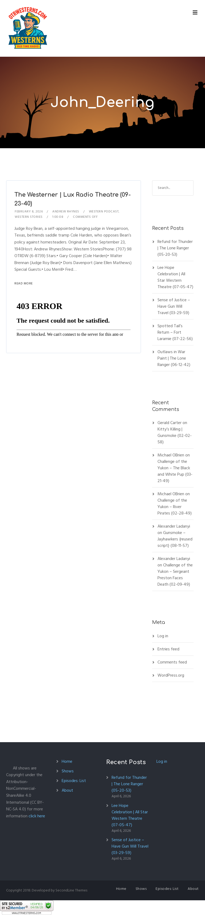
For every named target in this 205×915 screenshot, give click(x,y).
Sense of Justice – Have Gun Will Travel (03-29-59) (173, 306)
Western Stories (29, 216)
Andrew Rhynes (65, 211)
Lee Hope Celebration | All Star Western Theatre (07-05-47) (175, 277)
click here (37, 816)
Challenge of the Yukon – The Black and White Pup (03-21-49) (174, 471)
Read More (23, 283)
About (67, 790)
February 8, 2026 (29, 211)
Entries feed (168, 649)
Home (67, 761)
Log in (162, 635)
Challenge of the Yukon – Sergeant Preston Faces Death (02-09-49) (175, 575)
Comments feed (172, 662)
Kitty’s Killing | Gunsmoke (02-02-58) (174, 435)
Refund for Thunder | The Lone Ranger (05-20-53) (175, 248)
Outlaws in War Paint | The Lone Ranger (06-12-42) (173, 358)
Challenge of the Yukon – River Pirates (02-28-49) (174, 507)
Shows (68, 771)
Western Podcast (104, 211)
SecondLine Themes (71, 890)
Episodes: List (74, 780)
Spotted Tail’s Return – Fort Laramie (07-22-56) (175, 332)
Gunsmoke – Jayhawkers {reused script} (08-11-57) (174, 539)
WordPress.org (170, 675)
